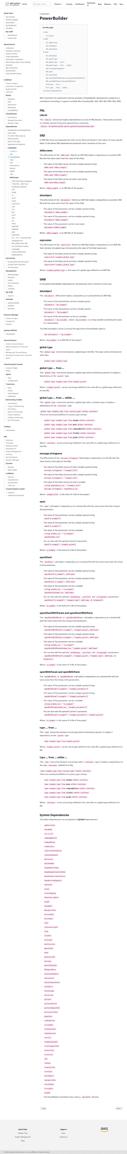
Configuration (13, 381)
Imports (11, 296)
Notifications (12, 35)
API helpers (12, 409)
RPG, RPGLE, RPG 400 (19, 243)
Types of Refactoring (16, 406)
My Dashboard (11, 25)
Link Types (12, 133)
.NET (11, 163)
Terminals (9, 443)
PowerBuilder (15, 157)
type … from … (56, 84)
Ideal (11, 160)
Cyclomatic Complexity (14, 86)
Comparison (10, 321)
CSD (13, 207)
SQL (11, 154)
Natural (12, 168)
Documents (10, 22)
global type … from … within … (61, 65)
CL (13, 195)
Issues (10, 391)
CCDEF (14, 192)
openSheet (53, 75)
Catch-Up (9, 92)
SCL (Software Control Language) (20, 247)
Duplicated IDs (11, 89)
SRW (46, 52)
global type (53, 59)
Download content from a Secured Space (19, 356)
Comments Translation (14, 59)
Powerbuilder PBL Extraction (18, 262)
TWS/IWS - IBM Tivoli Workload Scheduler (20, 185)
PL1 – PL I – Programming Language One (21, 239)
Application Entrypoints (16, 144)
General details (13, 303)
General (11, 467)
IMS (13, 218)
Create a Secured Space (14, 344)
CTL (13, 209)
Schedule (9, 28)
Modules (11, 306)
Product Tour (23, 1133)
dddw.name (53, 43)
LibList (51, 36)
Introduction (12, 117)
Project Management (13, 451)
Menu (14, 223)
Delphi (12, 171)
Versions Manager (12, 460)
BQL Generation (12, 68)
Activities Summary (13, 51)
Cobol (14, 201)
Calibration (12, 396)
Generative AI (91, 4)
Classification (11, 71)
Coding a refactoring (15, 417)
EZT (13, 212)
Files (9, 102)
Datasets (11, 277)
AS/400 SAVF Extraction (17, 265)
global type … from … (57, 62)
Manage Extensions (15, 120)
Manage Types (13, 123)
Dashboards (12, 38)
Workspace (12, 107)
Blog (99, 4)
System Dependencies (53, 91)
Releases (107, 4)
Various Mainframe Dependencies (19, 253)
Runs (9, 388)
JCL (13, 221)
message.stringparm (56, 68)
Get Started (10, 17)
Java (11, 174)
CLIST (14, 198)
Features (11, 492)
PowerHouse (14, 165)
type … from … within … (59, 87)
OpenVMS (15, 235)
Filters (8, 371)
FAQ (115, 4)
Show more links (14, 141)
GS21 (14, 215)
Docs (121, 4)
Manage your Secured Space (16, 352)
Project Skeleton (14, 415)
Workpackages (13, 274)
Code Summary (11, 54)
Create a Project (12, 83)
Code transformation (14, 73)
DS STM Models (14, 420)
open (51, 72)
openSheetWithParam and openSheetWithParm (67, 78)
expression (53, 49)
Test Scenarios (13, 283)
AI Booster (10, 48)
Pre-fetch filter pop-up (16, 136)
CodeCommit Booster (16, 495)
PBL (46, 32)
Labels (10, 280)
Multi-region (12, 470)
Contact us (64, 1137)
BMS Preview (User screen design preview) (18, 63)
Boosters (11, 308)
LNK (13, 232)
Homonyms (12, 105)
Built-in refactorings (15, 412)
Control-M (15, 204)
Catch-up (11, 485)
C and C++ (13, 151)
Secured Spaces (11, 457)
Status (10, 286)
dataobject (53, 46)
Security (69, 4)
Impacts (9, 324)
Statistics (11, 99)
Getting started (11, 446)
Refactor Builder (12, 20)
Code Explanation (12, 56)
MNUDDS (15, 229)
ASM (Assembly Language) (22, 181)
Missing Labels (13, 139)
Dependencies (13, 480)
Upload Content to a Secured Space (17, 348)
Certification (79, 4)
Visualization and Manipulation (19, 130)
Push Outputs (13, 393)
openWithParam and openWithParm (62, 81)
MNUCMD (15, 226)
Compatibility (13, 110)
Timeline (11, 289)
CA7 (13, 190)
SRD (46, 39)
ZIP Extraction (13, 267)
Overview (9, 440)
